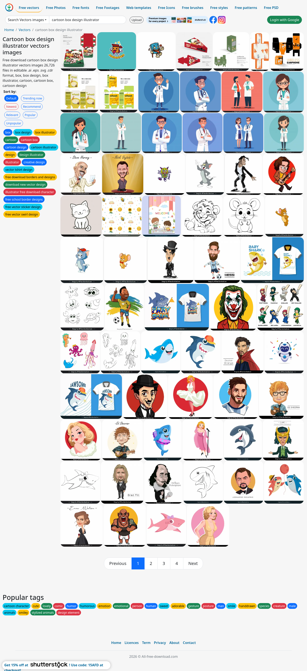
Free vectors (29, 7)
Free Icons (166, 7)
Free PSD (271, 7)
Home (9, 29)
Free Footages (107, 7)
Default (11, 98)
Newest (11, 107)
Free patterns (246, 7)
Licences (132, 642)
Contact (189, 642)
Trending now (32, 98)
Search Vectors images (26, 19)
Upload (137, 20)
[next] (193, 563)
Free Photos (55, 7)
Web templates (138, 7)
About (174, 642)
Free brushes (192, 7)
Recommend (32, 107)
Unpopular (13, 123)
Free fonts (80, 7)
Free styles (219, 7)
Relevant (12, 115)
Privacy (160, 642)
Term (146, 642)
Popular (30, 115)
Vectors (24, 29)
